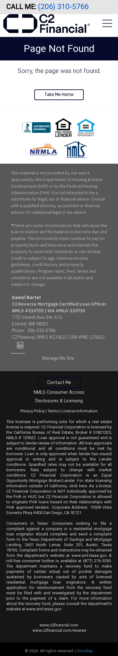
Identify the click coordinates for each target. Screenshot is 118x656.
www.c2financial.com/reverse (59, 630)
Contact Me (59, 382)
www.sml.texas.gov (88, 555)
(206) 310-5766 (64, 6)
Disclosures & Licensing (59, 401)
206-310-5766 (41, 330)
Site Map (85, 650)
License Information (79, 411)
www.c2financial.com (59, 625)
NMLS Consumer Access (59, 392)
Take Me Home (59, 94)
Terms (53, 411)
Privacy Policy (32, 411)
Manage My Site (58, 358)
